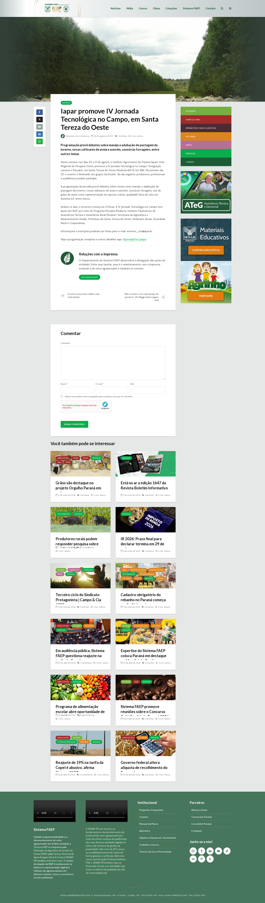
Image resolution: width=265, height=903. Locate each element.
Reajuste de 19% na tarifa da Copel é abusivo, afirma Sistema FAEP (80, 767)
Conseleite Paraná (201, 823)
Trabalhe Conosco (149, 844)
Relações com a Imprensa (75, 136)
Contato (211, 8)
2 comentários (86, 715)
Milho (85, 458)
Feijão (75, 458)
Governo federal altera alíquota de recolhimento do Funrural (144, 767)
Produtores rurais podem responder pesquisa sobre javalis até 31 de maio (77, 543)
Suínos (160, 578)
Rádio (60, 574)
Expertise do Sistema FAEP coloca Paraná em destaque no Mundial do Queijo (144, 655)
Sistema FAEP (191, 8)
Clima (156, 8)
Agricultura (63, 458)
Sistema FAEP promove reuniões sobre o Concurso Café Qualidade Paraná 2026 (145, 711)
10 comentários (87, 547)
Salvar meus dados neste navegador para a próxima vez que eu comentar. (99, 396)
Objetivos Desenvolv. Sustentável (157, 837)
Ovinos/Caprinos (147, 574)
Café (136, 682)
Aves (124, 570)
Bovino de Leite (156, 570)
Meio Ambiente (63, 514)
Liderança (88, 570)
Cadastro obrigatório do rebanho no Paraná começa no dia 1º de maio (143, 599)
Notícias (116, 8)
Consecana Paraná (201, 816)
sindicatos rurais (54, 860)
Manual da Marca (148, 823)
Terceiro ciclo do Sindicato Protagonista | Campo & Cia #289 (78, 599)
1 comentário (86, 663)
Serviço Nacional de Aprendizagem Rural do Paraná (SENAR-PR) (54, 857)
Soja (59, 462)
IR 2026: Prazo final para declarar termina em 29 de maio (143, 543)
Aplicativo (144, 830)
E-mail (99, 384)
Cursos (143, 8)
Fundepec (196, 830)
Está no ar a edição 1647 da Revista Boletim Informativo (144, 485)
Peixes (138, 578)
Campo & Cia (74, 570)
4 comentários (86, 771)
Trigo (68, 462)
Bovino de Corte (138, 570)
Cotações (171, 8)
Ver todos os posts (89, 277)
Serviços (66, 103)
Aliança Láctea (199, 809)
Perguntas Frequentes (151, 809)
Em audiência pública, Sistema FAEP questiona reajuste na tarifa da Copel (80, 655)
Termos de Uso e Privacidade (155, 851)
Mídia (129, 8)
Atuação (61, 570)
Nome (64, 384)
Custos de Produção (66, 742)
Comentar (122, 136)
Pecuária (127, 578)
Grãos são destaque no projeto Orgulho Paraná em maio (78, 488)
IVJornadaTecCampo (134, 239)
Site (132, 384)
